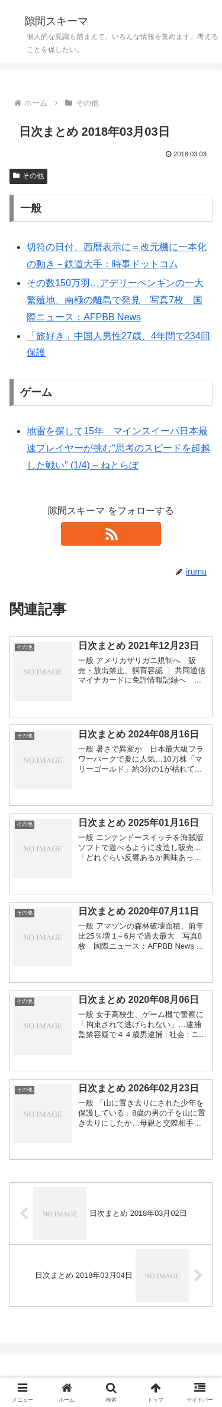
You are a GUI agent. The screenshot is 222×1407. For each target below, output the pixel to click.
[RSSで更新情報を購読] (111, 534)
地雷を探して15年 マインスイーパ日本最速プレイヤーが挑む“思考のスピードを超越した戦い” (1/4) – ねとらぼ (118, 448)
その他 (28, 176)
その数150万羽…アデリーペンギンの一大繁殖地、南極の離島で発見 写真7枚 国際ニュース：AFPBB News (115, 300)
